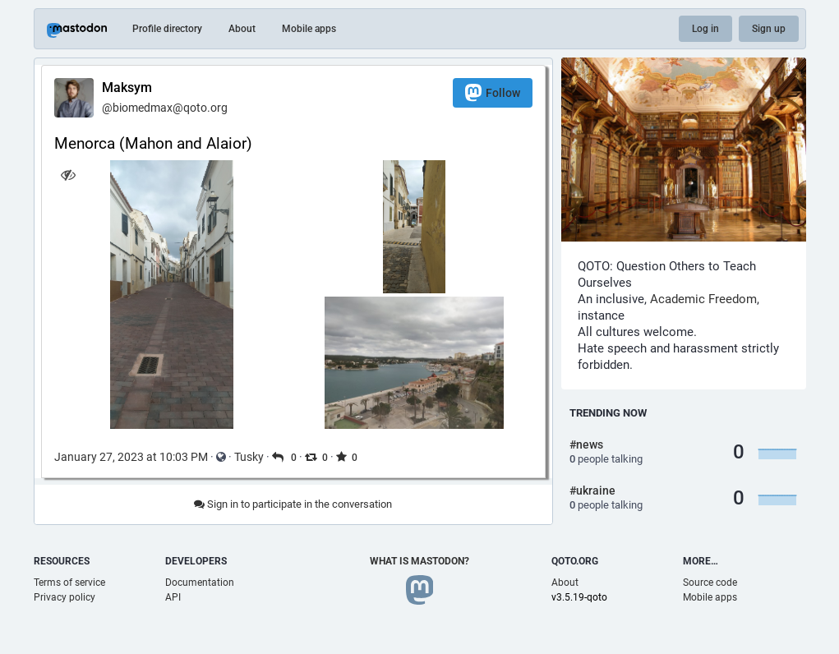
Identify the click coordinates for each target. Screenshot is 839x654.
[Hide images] (69, 175)
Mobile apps (309, 29)
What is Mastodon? (419, 561)
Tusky (249, 456)
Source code (710, 582)
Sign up (769, 29)
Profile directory (167, 29)
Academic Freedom (703, 299)
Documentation (199, 582)
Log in (705, 29)
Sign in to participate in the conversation (293, 504)
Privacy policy (64, 597)
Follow (492, 92)
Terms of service (69, 582)
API (173, 597)
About (242, 29)
